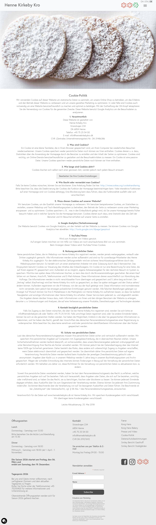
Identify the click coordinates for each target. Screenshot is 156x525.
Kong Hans (126, 424)
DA (142, 1)
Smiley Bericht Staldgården (134, 446)
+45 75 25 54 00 (80, 431)
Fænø (124, 420)
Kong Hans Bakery (129, 428)
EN (146, 1)
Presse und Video (129, 431)
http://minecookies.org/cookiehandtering (120, 185)
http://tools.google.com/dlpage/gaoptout (90, 229)
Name (75, 482)
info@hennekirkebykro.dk (84, 435)
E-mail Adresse (79, 473)
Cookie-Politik (127, 435)
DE (151, 1)
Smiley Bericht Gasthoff (132, 442)
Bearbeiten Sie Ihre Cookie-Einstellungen (78, 176)
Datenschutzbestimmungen (134, 438)
